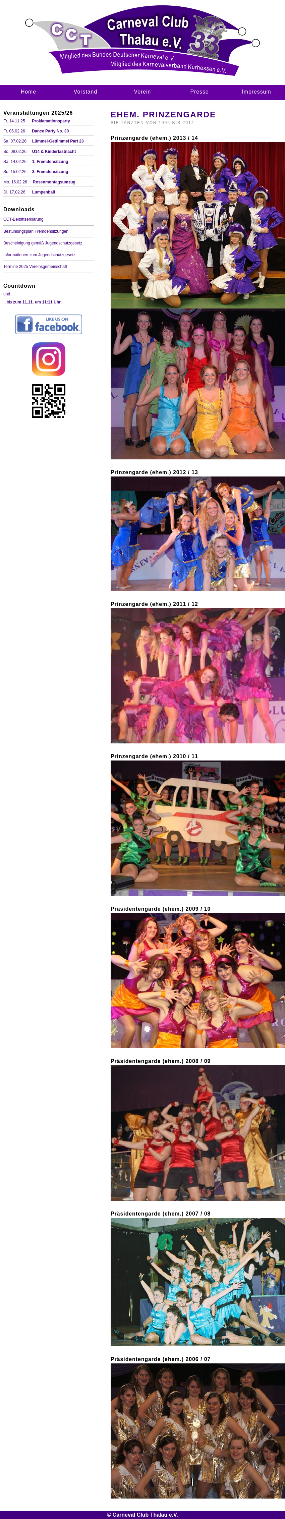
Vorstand (85, 92)
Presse (199, 92)
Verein (142, 92)
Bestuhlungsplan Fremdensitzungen (35, 231)
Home (28, 92)
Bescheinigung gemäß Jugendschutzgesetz (42, 243)
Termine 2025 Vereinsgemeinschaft (35, 266)
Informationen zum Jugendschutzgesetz (39, 254)
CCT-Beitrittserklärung (23, 219)
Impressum (256, 92)
